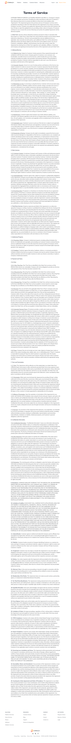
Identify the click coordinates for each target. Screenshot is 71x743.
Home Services (8, 717)
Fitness (6, 720)
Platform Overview (9, 714)
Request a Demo (61, 714)
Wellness (7, 722)
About (44, 714)
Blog (24, 717)
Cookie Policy (23, 736)
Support (53, 2)
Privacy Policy (17, 736)
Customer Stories (34, 2)
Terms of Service (36, 736)
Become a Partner (62, 717)
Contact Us (45, 720)
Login (57, 2)
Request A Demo (62, 2)
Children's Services (9, 725)
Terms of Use (29, 736)
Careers (45, 717)
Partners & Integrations (28, 722)
